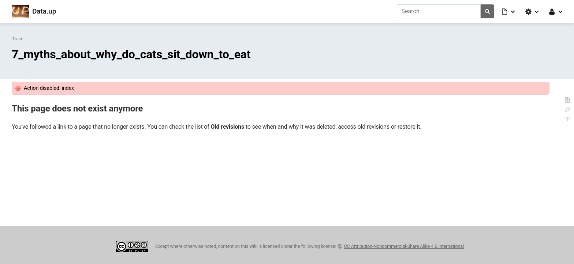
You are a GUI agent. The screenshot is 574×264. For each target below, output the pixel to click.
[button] (509, 11)
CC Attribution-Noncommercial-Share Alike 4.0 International (404, 246)
